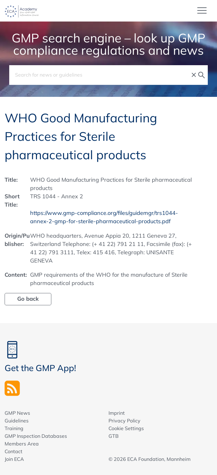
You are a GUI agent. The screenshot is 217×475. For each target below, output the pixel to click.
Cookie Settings (126, 428)
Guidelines (17, 421)
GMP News (17, 413)
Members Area (22, 444)
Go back (28, 298)
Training (14, 428)
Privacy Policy (124, 421)
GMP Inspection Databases (36, 436)
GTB (113, 436)
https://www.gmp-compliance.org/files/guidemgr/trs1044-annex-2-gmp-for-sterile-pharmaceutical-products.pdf (104, 217)
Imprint (116, 413)
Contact (13, 451)
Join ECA (14, 459)
